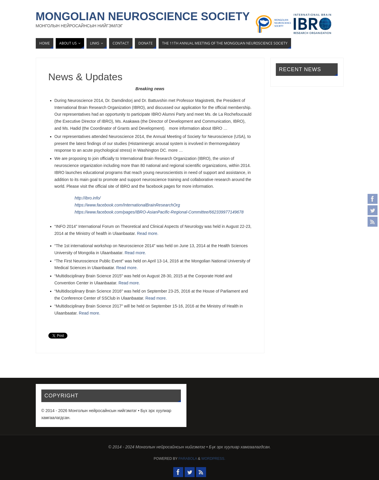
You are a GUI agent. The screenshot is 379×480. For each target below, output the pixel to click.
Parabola (188, 459)
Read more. (147, 233)
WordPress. (213, 459)
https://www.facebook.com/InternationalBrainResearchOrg (127, 205)
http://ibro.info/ (88, 198)
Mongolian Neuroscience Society (143, 16)
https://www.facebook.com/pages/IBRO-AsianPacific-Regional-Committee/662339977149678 (159, 212)
